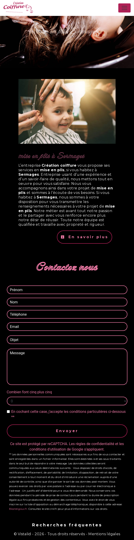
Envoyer (67, 431)
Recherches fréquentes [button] (67, 525)
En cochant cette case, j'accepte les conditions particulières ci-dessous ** (68, 414)
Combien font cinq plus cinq (29, 392)
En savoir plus (84, 237)
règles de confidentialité (95, 444)
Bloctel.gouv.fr (18, 508)
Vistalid (24, 534)
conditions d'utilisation (48, 449)
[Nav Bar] (124, 7)
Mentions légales (103, 534)
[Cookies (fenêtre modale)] (1, 537)
